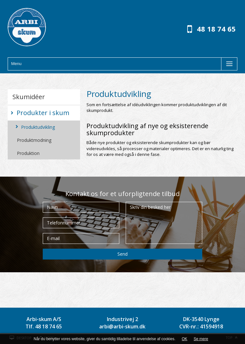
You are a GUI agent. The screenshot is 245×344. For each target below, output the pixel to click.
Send (122, 254)
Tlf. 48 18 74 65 (44, 326)
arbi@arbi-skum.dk (122, 326)
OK (184, 339)
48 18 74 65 (216, 28)
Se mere (201, 339)
